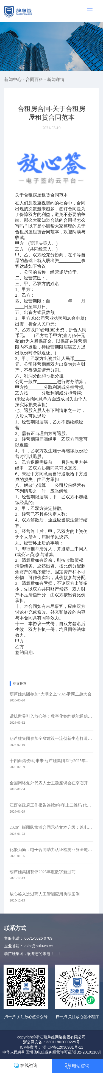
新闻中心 (13, 79)
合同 (45, 231)
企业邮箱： (13, 946)
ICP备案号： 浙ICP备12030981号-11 (51, 1047)
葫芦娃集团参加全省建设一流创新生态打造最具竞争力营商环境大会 (51, 738)
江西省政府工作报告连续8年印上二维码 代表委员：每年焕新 (51, 805)
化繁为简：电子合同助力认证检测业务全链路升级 (51, 849)
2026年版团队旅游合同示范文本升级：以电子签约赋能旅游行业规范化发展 (51, 827)
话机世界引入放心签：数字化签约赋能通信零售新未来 (51, 716)
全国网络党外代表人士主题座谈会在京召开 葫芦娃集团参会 (51, 783)
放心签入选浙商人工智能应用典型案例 (45, 894)
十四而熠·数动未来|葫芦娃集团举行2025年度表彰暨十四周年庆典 (51, 761)
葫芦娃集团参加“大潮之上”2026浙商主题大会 (50, 694)
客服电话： (13, 938)
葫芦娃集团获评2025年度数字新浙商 (43, 872)
